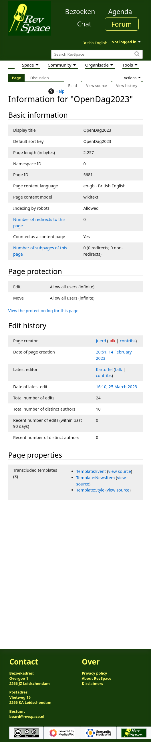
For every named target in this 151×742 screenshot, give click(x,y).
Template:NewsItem (95, 477)
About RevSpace (97, 678)
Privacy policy (94, 673)
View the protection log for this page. (44, 310)
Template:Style (90, 490)
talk (112, 340)
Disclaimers (92, 683)
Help (55, 91)
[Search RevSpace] (97, 54)
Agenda (120, 11)
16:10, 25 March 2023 (116, 386)
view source (119, 471)
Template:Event (91, 471)
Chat (84, 23)
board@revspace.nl (26, 716)
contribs (128, 340)
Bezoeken (80, 11)
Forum (122, 24)
